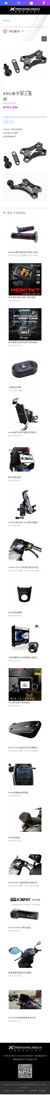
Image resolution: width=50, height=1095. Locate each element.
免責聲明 (33, 1091)
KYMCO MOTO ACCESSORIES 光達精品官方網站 (25, 10)
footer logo (25, 1048)
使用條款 (42, 1091)
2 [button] (28, 91)
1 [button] (22, 91)
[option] (25, 63)
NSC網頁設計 (18, 1091)
